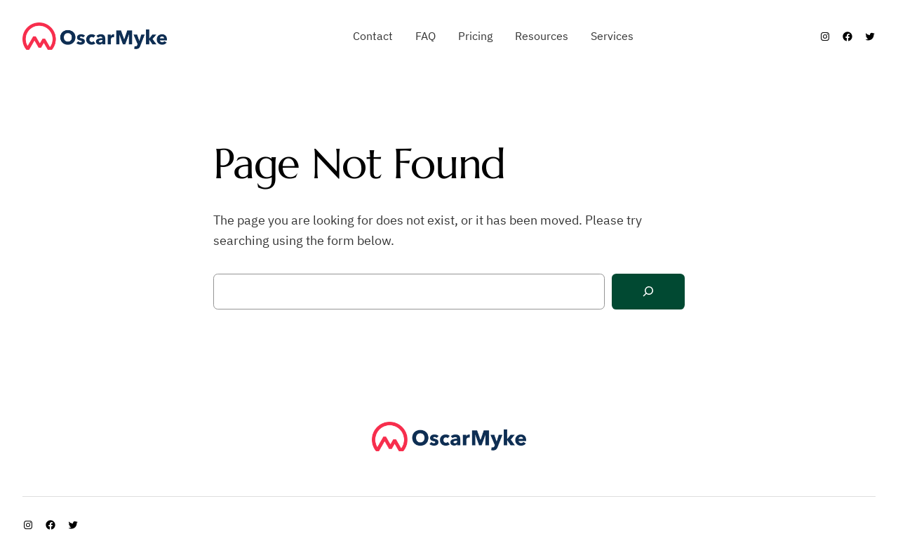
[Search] (648, 291)
